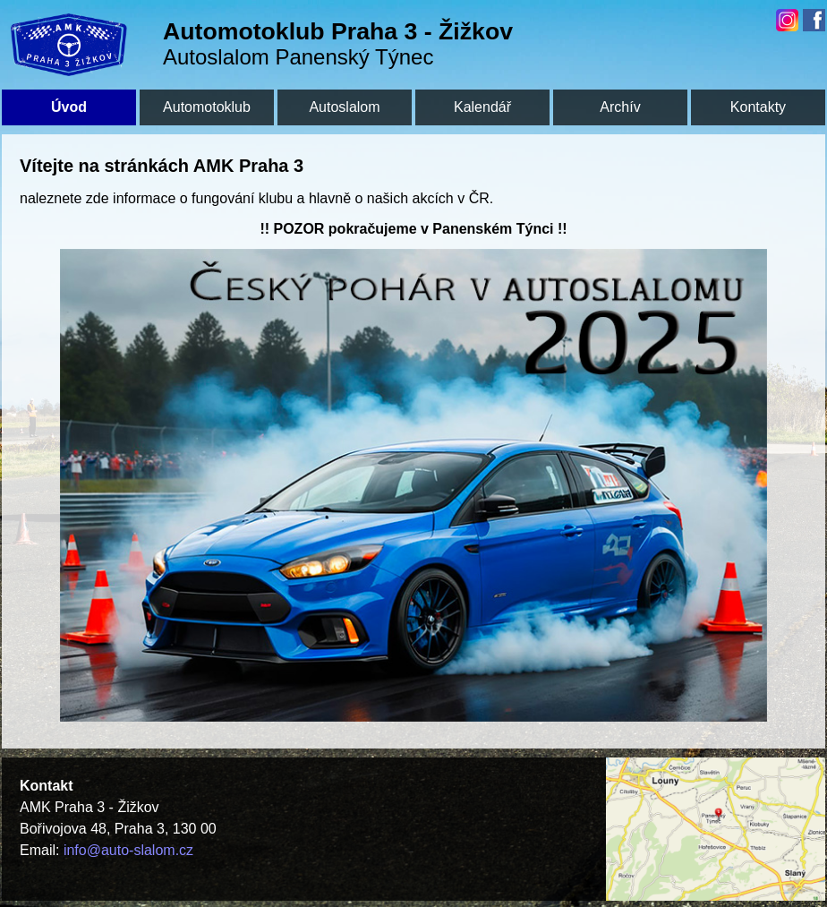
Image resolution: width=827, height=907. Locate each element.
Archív (620, 107)
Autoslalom (344, 107)
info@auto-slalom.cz (128, 850)
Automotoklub (207, 107)
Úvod (69, 107)
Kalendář (482, 107)
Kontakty (758, 107)
